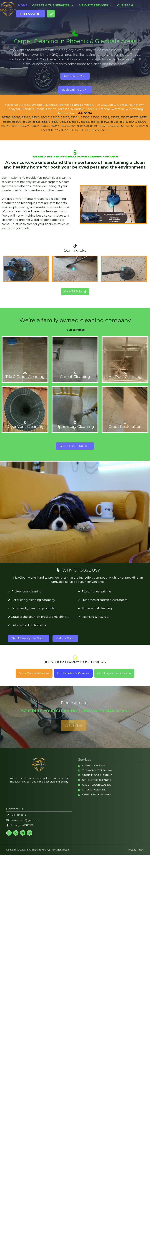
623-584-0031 (19, 814)
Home (23, 5)
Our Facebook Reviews (73, 673)
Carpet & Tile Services (54, 5)
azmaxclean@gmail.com (25, 819)
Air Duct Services (97, 5)
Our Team (125, 5)
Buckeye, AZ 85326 (22, 824)
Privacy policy (136, 849)
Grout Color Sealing (96, 784)
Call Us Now (73, 725)
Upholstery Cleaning (96, 779)
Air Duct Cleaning (94, 789)
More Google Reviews (34, 673)
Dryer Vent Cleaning (96, 794)
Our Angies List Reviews (114, 673)
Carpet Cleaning (93, 765)
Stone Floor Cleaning (97, 774)
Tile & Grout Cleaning (97, 770)
